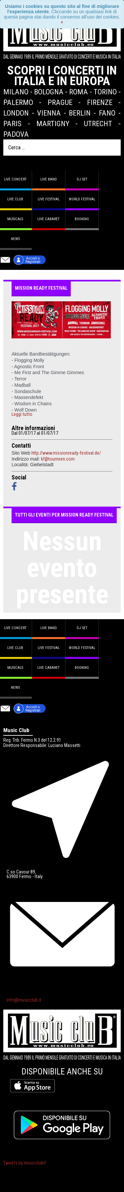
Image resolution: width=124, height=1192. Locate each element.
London (16, 113)
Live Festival (49, 199)
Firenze (99, 102)
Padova (16, 134)
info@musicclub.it (24, 1000)
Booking (82, 219)
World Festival (82, 199)
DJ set (82, 179)
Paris (12, 123)
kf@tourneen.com (58, 459)
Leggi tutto (22, 414)
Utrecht (98, 123)
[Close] (62, 22)
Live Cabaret (48, 219)
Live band (48, 179)
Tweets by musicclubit (24, 1163)
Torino (105, 91)
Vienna (49, 113)
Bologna (48, 91)
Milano (15, 91)
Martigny (52, 123)
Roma (78, 91)
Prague (60, 102)
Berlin (80, 113)
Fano (107, 113)
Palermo (18, 102)
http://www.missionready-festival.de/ (66, 453)
